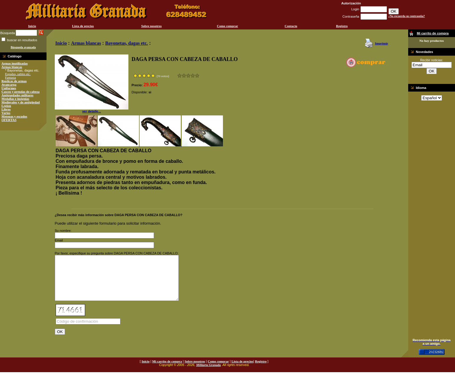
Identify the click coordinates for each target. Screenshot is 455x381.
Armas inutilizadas (14, 63)
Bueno (188, 75)
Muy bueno (193, 75)
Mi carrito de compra (167, 370)
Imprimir (381, 43)
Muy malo (179, 75)
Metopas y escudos (14, 116)
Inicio (32, 26)
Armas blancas (11, 67)
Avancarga (8, 84)
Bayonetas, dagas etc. (126, 43)
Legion (6, 105)
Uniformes (8, 88)
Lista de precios (83, 26)
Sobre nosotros (151, 26)
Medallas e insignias (15, 98)
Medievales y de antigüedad (20, 102)
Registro (342, 26)
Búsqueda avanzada (23, 47)
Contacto (291, 26)
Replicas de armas (14, 81)
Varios (5, 113)
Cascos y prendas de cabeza (20, 91)
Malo (184, 75)
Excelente (197, 75)
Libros (6, 109)
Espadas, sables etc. (18, 74)
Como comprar (227, 26)
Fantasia (10, 77)
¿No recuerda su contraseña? (406, 16)
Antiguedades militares (17, 95)
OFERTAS (8, 120)
